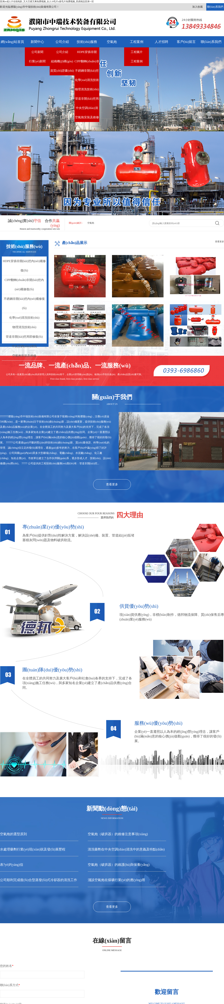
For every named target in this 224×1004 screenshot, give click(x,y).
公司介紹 (62, 42)
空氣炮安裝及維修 (87, 117)
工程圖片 (137, 52)
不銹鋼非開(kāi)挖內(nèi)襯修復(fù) (87, 72)
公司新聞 (37, 52)
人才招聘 (161, 42)
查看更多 (219, 241)
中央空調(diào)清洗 (87, 109)
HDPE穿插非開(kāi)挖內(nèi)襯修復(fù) (86, 53)
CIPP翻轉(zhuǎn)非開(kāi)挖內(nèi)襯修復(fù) (86, 63)
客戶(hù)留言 (186, 42)
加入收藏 (197, 6)
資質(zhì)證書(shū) (62, 70)
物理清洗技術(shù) (87, 89)
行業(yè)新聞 (37, 61)
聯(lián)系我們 (215, 6)
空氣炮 (112, 42)
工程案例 (136, 42)
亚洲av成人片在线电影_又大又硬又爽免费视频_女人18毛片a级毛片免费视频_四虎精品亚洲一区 (47, 1)
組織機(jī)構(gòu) (62, 61)
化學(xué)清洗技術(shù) (87, 81)
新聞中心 (37, 42)
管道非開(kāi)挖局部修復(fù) (87, 100)
